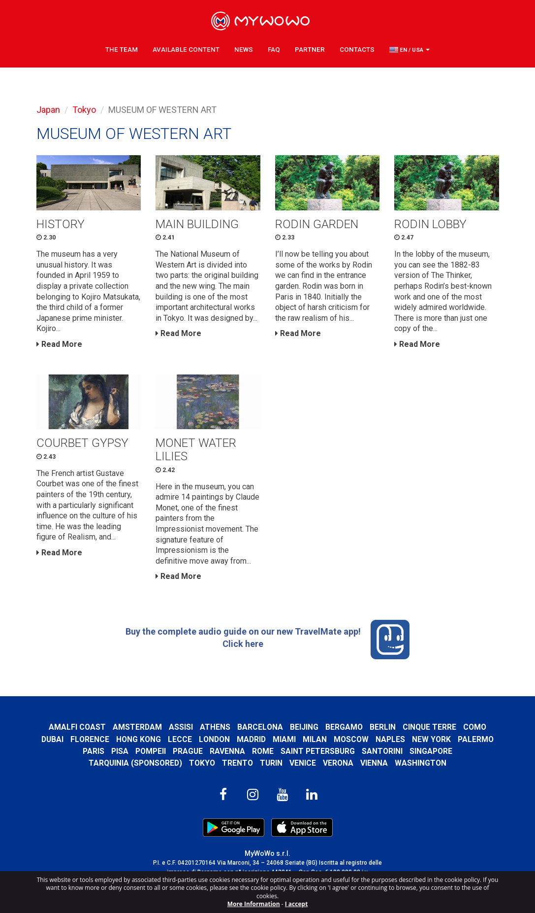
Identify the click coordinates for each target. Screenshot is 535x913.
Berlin (383, 727)
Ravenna (227, 751)
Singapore (430, 751)
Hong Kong (138, 739)
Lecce (180, 739)
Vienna (374, 763)
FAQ (274, 49)
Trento (237, 763)
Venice (302, 763)
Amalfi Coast (77, 727)
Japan (48, 109)
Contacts (357, 49)
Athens (215, 727)
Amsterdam (137, 727)
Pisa (119, 751)
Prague (188, 751)
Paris (93, 751)
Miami (284, 739)
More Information (253, 904)
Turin (271, 763)
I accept (296, 904)
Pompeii (150, 751)
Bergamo (344, 727)
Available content (186, 49)
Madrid (251, 739)
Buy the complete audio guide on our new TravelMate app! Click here (268, 639)
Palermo (476, 739)
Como (474, 727)
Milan (315, 739)
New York (431, 739)
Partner (310, 49)
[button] (409, 50)
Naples (390, 739)
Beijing (304, 727)
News (243, 49)
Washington (420, 763)
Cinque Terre (429, 727)
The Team (121, 49)
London (214, 739)
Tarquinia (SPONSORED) (135, 763)
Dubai (52, 739)
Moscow (351, 739)
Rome (263, 751)
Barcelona (260, 727)
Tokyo (84, 109)
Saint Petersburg (318, 751)
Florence (89, 739)
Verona (338, 763)
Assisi (181, 727)
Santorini (382, 751)
